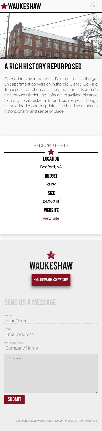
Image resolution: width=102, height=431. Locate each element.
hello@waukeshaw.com (51, 280)
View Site (51, 218)
